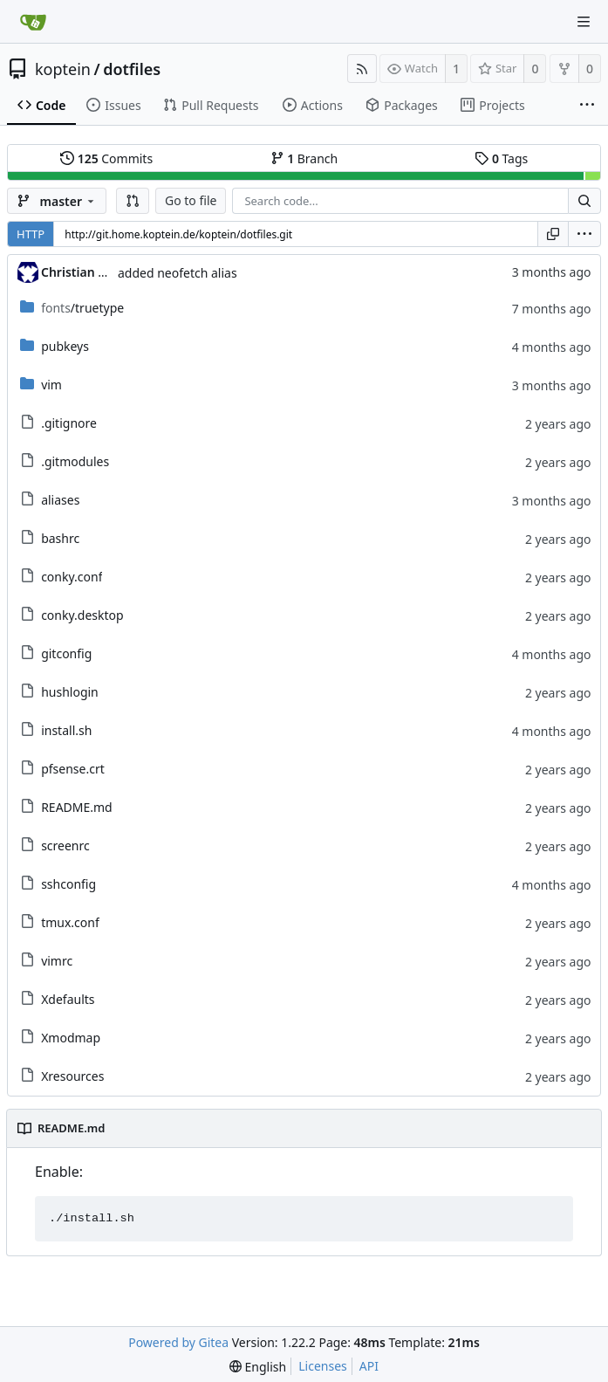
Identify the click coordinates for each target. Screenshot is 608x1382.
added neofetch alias (177, 273)
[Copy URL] (553, 234)
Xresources (72, 1076)
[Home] (33, 22)
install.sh (66, 730)
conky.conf (71, 576)
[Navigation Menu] (583, 22)
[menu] (584, 234)
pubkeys (65, 346)
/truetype (82, 307)
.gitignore (69, 423)
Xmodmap (70, 1037)
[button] (132, 201)
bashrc (60, 538)
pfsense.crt (73, 768)
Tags (501, 158)
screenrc (65, 845)
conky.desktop (82, 615)
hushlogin (70, 692)
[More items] (587, 105)
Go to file (190, 200)
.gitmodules (75, 461)
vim (51, 384)
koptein (63, 69)
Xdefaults (67, 999)
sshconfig (68, 884)
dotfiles (132, 69)
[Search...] (584, 201)
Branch (304, 158)
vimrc (56, 960)
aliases (60, 500)
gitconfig (66, 653)
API (369, 1366)
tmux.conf (70, 922)
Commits (106, 158)
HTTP (30, 234)
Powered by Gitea (178, 1342)
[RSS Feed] (362, 68)
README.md (77, 807)
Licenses (322, 1366)
